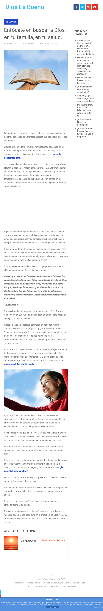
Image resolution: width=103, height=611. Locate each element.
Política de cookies (80, 583)
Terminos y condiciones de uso (63, 586)
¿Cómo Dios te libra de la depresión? (84, 122)
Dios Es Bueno (24, 7)
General (12, 21)
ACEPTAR (52, 607)
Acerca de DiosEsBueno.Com (56, 583)
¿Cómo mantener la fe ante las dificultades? (85, 89)
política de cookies (62, 605)
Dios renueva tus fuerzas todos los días (85, 80)
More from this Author (53, 540)
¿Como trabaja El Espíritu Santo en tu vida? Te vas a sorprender (85, 132)
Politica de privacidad (37, 586)
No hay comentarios (50, 43)
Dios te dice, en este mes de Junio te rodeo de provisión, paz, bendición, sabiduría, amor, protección (85, 65)
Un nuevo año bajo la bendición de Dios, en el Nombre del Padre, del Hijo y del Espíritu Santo (85, 47)
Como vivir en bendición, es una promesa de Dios (85, 99)
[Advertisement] (36, 111)
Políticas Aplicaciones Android (27, 583)
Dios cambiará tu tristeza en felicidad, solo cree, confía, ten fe (85, 110)
